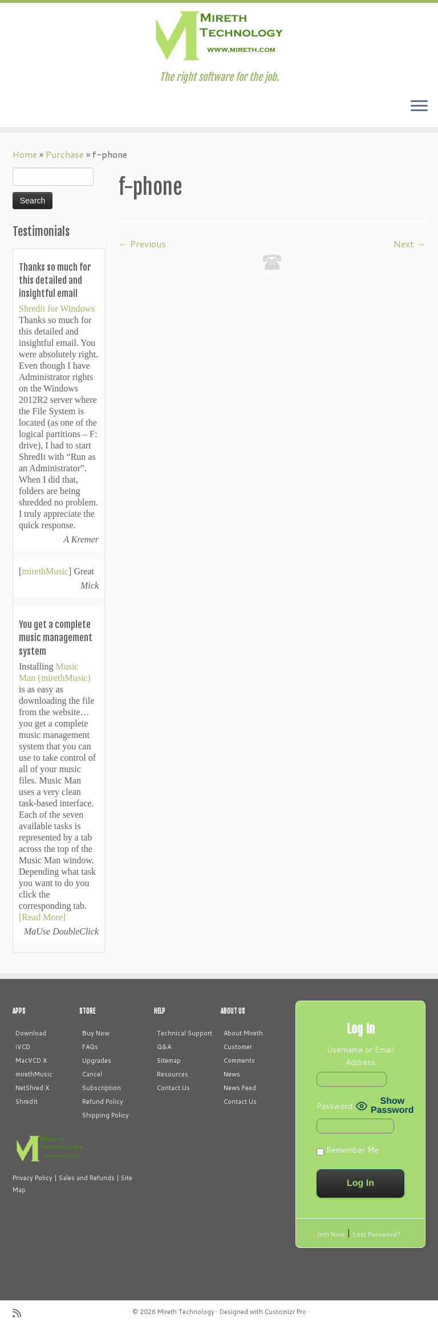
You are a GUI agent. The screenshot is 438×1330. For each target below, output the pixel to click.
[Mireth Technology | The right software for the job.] (219, 37)
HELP (159, 1011)
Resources (172, 1074)
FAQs (90, 1046)
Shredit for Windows (57, 308)
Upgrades (96, 1060)
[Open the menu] (419, 106)
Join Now (330, 1234)
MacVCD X (31, 1060)
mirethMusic (45, 571)
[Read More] (42, 917)
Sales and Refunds (87, 1177)
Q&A (164, 1046)
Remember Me (348, 1150)
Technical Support (184, 1033)
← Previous (142, 243)
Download (30, 1033)
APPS (19, 1011)
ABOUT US (233, 1011)
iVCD (22, 1046)
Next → (409, 243)
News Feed (240, 1087)
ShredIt (26, 1101)
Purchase (65, 154)
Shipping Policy (105, 1115)
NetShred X (32, 1087)
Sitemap (169, 1060)
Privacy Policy (32, 1177)
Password (334, 1106)
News (232, 1074)
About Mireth (243, 1033)
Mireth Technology (185, 1311)
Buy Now (96, 1033)
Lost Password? (376, 1234)
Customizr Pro (285, 1311)
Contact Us (173, 1087)
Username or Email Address (360, 1056)
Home (25, 154)
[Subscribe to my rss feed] (21, 1313)
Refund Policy (102, 1101)
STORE (87, 1011)
